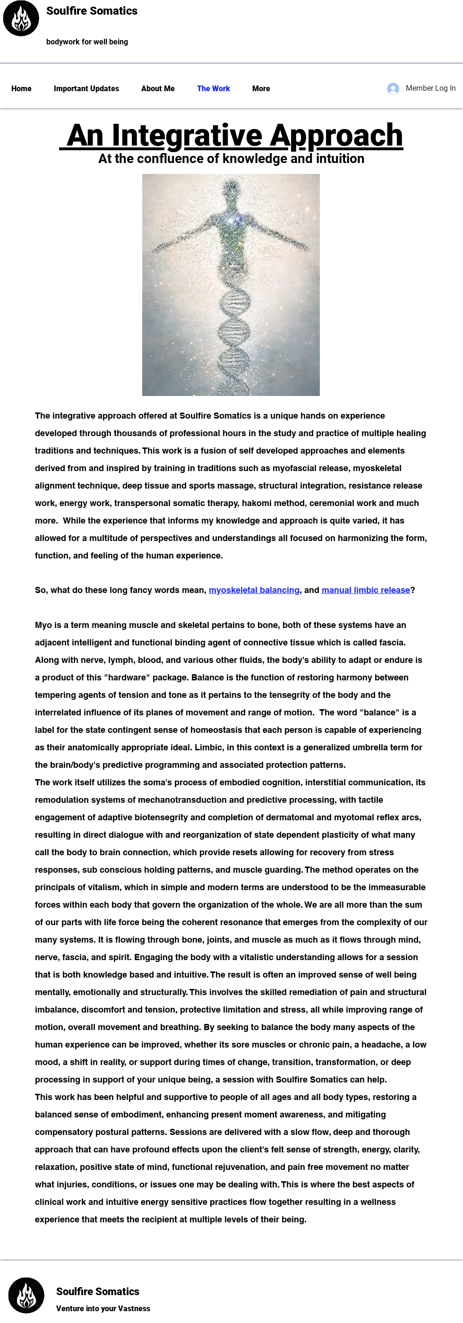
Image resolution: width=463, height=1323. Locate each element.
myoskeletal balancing (254, 590)
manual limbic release (366, 590)
